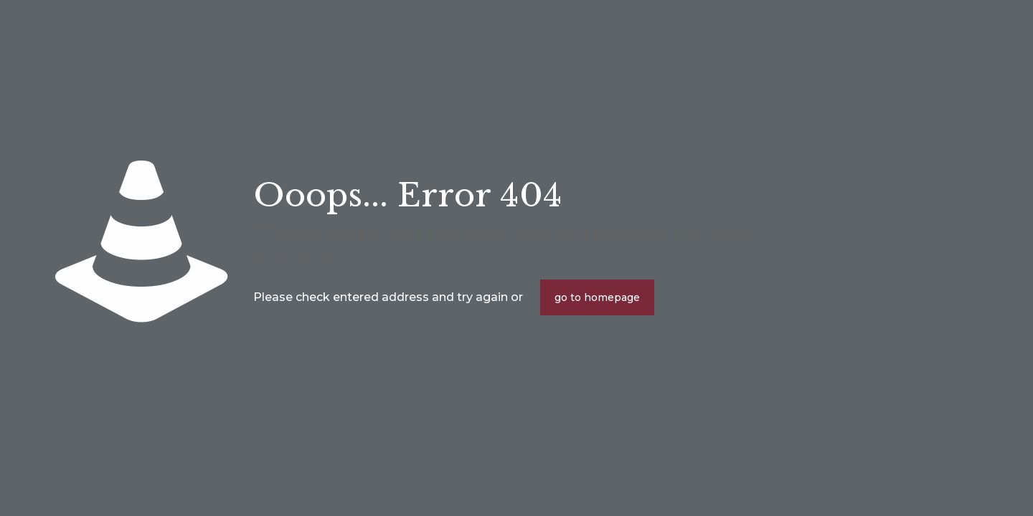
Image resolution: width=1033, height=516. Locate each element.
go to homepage (597, 297)
